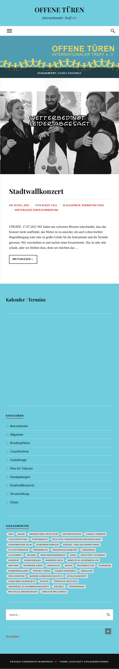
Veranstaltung (93, 205)
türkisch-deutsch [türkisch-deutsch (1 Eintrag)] (65, 581)
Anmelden (12, 636)
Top (108, 631)
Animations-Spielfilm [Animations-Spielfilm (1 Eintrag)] (43, 534)
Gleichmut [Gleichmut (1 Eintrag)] (15, 555)
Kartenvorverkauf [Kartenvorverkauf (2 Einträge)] (53, 555)
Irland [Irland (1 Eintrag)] (31, 555)
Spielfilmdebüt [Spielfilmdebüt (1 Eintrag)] (77, 576)
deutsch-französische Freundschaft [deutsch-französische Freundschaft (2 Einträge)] (77, 539)
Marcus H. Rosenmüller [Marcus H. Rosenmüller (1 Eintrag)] (83, 560)
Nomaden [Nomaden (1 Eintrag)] (105, 565)
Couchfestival (19, 451)
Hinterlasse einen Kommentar (36, 210)
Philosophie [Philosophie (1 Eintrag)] (16, 576)
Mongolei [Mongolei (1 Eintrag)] (53, 565)
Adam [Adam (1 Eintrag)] (21, 534)
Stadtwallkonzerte (22, 485)
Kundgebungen (20, 477)
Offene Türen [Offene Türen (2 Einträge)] (41, 571)
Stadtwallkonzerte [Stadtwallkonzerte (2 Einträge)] (21, 581)
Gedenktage (18, 460)
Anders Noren (99, 661)
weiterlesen (24, 258)
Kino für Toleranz (21, 468)
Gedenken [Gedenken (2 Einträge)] (88, 550)
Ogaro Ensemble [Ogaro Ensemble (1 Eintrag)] (65, 571)
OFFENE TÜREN (59, 9)
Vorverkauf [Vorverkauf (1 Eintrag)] (77, 586)
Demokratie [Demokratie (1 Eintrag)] (40, 539)
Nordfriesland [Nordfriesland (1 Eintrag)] (18, 571)
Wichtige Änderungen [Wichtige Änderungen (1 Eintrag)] (22, 592)
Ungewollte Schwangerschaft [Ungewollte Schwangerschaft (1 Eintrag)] (28, 586)
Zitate (14, 502)
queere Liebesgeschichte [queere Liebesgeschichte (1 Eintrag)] (45, 576)
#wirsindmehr (19, 426)
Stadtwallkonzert (39, 191)
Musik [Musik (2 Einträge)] (69, 565)
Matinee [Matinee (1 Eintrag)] (13, 565)
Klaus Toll (49, 205)
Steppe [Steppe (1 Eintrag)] (44, 581)
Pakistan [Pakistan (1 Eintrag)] (86, 571)
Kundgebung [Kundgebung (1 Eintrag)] (32, 560)
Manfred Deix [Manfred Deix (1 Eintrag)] (54, 560)
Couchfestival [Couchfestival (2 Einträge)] (18, 539)
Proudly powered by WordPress (31, 661)
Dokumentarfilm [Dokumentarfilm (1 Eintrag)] (47, 544)
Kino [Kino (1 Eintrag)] (73, 555)
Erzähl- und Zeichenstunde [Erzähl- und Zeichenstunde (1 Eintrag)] (81, 544)
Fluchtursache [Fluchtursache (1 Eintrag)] (18, 550)
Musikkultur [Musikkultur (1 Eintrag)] (85, 565)
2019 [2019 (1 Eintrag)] (10, 534)
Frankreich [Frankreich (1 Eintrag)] (40, 550)
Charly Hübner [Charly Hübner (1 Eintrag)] (95, 534)
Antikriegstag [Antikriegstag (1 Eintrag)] (71, 534)
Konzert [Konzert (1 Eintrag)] (14, 560)
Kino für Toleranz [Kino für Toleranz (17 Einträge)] (93, 555)
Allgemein (73, 205)
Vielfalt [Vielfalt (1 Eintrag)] (59, 586)
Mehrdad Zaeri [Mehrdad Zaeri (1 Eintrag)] (33, 565)
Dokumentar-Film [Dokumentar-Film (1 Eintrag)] (20, 544)
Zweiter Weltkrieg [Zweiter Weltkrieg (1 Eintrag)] (54, 592)
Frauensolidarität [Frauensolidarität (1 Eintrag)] (65, 550)
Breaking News (20, 443)
